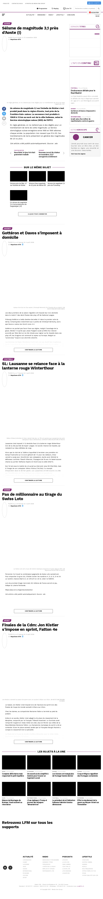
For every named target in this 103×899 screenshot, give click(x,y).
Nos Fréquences (87, 869)
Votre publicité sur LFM (90, 876)
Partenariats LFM (48, 871)
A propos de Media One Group (35, 3)
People (84, 867)
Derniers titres (48, 862)
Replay (55, 8)
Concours (71, 15)
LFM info (65, 860)
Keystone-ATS (15, 39)
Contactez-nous (17, 3)
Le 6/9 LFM (65, 862)
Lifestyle (60, 15)
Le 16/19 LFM (66, 869)
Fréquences (46, 865)
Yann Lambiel (66, 865)
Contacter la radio (49, 867)
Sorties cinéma (87, 862)
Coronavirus (27, 860)
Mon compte (94, 3)
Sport (25, 878)
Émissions (41, 15)
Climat (25, 862)
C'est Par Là (66, 867)
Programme (42, 8)
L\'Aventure (66, 873)
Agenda (84, 865)
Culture (25, 876)
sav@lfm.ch (80, 886)
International (27, 871)
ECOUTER (94, 12)
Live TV (67, 8)
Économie (26, 873)
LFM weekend (66, 871)
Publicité (6, 3)
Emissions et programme (51, 860)
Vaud (24, 867)
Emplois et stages (49, 869)
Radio (51, 15)
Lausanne (26, 865)
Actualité (30, 15)
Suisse (25, 869)
